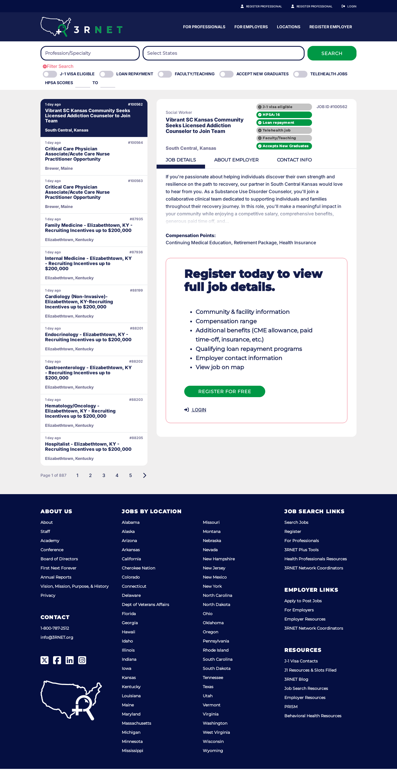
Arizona (129, 555)
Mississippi (132, 765)
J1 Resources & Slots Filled (310, 685)
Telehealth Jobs (328, 73)
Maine (128, 720)
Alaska (128, 546)
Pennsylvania (216, 656)
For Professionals (260, 26)
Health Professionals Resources (315, 574)
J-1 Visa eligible (77, 73)
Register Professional (270, 6)
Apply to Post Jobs (303, 616)
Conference (51, 564)
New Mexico (215, 592)
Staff (45, 546)
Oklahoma (213, 637)
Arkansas (131, 564)
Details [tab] (173, 160)
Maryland (131, 729)
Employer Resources (304, 634)
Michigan (131, 747)
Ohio (207, 628)
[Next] (136, 490)
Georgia (130, 637)
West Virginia (216, 747)
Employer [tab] (228, 160)
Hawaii (128, 647)
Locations (345, 26)
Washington (215, 738)
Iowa (126, 683)
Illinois (128, 665)
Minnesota (132, 756)
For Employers (307, 26)
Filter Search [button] (58, 66)
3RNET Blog (296, 694)
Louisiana (131, 711)
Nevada (210, 564)
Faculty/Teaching (195, 73)
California (131, 574)
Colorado (131, 592)
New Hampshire (219, 574)
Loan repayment (278, 122)
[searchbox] (76, 53)
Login (352, 6)
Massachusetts (136, 738)
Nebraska (212, 555)
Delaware (131, 610)
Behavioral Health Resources (312, 731)
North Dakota (216, 619)
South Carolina (217, 674)
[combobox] (90, 53)
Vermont (211, 720)
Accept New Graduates (262, 73)
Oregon (210, 647)
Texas (208, 701)
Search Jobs (296, 537)
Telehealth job (276, 130)
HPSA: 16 (271, 114)
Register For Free (217, 384)
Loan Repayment (134, 73)
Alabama (130, 537)
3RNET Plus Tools (301, 564)
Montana (211, 546)
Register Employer (318, 6)
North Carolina (217, 610)
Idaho (127, 656)
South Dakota (216, 683)
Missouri (211, 537)
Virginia (210, 729)
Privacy (47, 610)
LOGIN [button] (187, 402)
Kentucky (131, 701)
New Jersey (214, 583)
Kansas (129, 692)
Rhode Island (215, 665)
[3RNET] (81, 26)
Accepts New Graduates (286, 146)
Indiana (129, 674)
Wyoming (213, 765)
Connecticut (134, 601)
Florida (129, 628)
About (46, 537)
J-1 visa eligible (277, 107)
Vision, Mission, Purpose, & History (74, 601)
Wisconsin (213, 756)
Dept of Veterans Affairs (145, 619)
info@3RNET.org (56, 652)
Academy (49, 555)
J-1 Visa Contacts (301, 676)
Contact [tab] (286, 160)
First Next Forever (58, 583)
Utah (207, 711)
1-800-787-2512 (54, 643)
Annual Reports (55, 592)
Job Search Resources (306, 703)
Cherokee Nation (138, 583)
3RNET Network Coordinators (313, 583)
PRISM (290, 721)
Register (292, 546)
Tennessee (213, 692)
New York (212, 601)
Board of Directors (59, 574)
